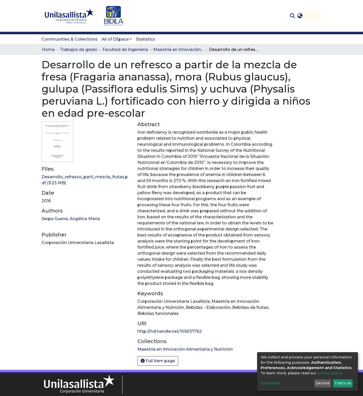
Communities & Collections (70, 39)
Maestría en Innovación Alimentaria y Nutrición (178, 49)
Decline (323, 383)
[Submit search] (292, 16)
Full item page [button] (158, 360)
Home (48, 49)
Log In (311, 15)
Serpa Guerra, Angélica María (71, 218)
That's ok (342, 383)
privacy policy (329, 373)
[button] (300, 16)
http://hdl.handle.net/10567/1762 (169, 331)
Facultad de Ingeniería (125, 49)
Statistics (145, 39)
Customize (270, 383)
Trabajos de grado (78, 49)
